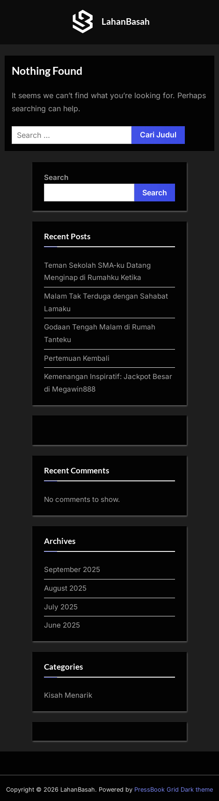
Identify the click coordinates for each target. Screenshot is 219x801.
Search (56, 177)
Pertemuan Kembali (77, 358)
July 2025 (61, 606)
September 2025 (72, 569)
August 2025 (65, 588)
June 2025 (62, 625)
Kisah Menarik (68, 695)
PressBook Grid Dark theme (173, 789)
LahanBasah (126, 21)
